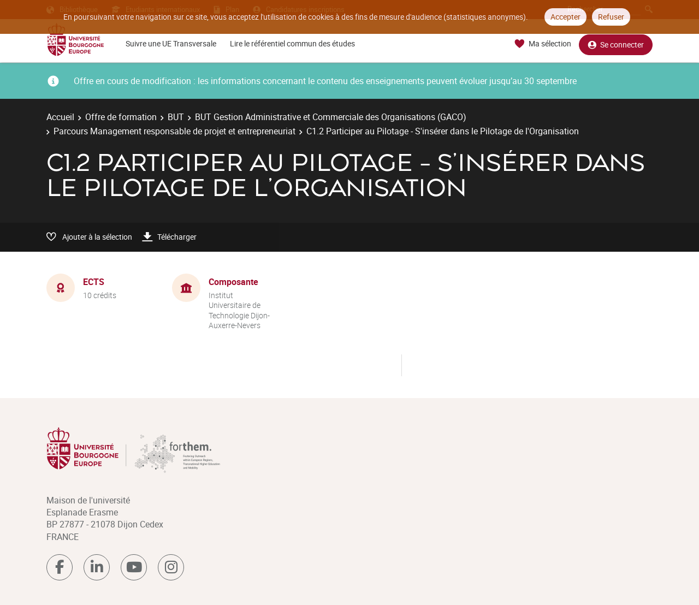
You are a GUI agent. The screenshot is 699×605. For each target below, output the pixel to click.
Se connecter (616, 44)
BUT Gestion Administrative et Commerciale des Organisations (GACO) (330, 117)
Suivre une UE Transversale (171, 43)
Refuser (611, 16)
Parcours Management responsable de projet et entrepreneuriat (174, 131)
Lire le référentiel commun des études (292, 43)
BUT (176, 117)
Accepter (565, 16)
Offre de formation (121, 117)
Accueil (60, 117)
